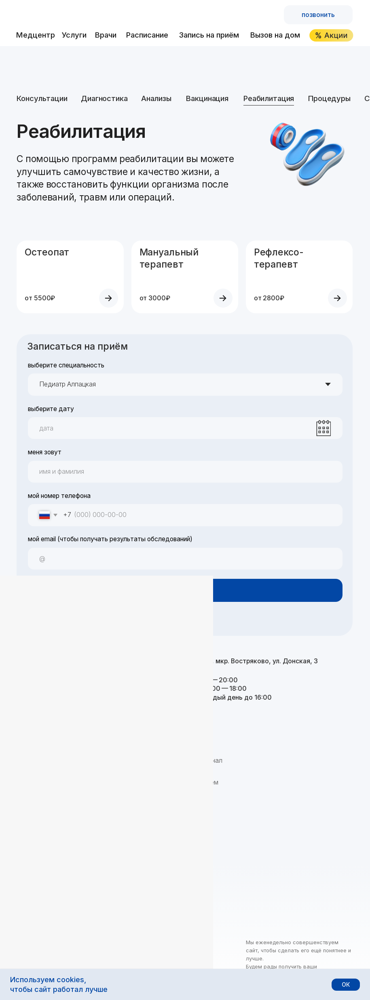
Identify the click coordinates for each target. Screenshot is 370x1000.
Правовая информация (124, 967)
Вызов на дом (275, 34)
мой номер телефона (59, 496)
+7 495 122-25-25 (66, 663)
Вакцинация (207, 98)
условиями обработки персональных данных (130, 620)
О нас (25, 760)
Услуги (74, 34)
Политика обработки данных (53, 967)
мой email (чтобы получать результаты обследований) (110, 539)
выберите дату (51, 409)
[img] (74, 14)
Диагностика (104, 98)
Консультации (42, 98)
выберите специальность (66, 365)
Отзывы (28, 815)
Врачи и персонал (195, 760)
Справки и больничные (126, 826)
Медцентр (35, 34)
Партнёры (32, 804)
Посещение (34, 771)
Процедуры (329, 98)
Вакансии (31, 793)
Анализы (156, 98)
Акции (102, 848)
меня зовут (44, 452)
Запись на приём (209, 34)
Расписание (147, 34)
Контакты (31, 826)
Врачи (105, 34)
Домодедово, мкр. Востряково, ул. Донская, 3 (243, 661)
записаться (185, 590)
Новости (29, 782)
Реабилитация (268, 98)
